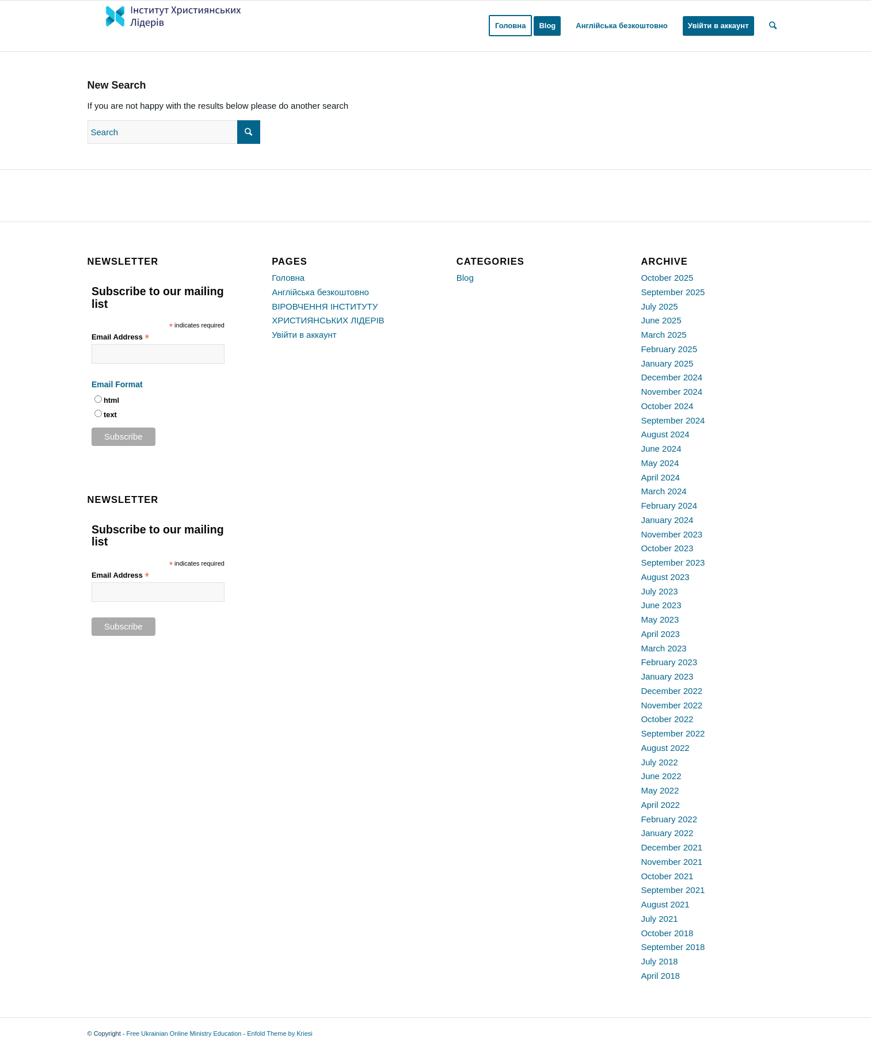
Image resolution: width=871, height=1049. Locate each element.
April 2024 (660, 477)
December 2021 (671, 847)
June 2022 (661, 776)
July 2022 (659, 762)
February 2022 (669, 819)
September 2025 (673, 292)
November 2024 (671, 391)
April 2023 (660, 634)
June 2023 (661, 605)
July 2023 (659, 591)
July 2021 (659, 919)
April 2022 (660, 805)
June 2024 (661, 448)
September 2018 (673, 947)
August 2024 (665, 434)
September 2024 (673, 420)
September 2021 (673, 890)
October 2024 (667, 406)
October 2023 (667, 548)
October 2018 (667, 933)
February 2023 (669, 662)
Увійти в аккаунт (304, 335)
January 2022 (667, 833)
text (110, 414)
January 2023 (667, 676)
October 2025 (667, 278)
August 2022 (665, 748)
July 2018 (659, 961)
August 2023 (665, 577)
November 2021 (671, 862)
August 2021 (665, 904)
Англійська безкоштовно (320, 292)
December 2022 (671, 691)
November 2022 (671, 705)
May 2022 (660, 790)
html (111, 400)
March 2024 (663, 491)
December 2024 (671, 377)
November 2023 (671, 534)
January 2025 (667, 363)
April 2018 (660, 976)
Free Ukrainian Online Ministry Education (184, 1033)
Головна (288, 278)
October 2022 (667, 719)
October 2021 (667, 876)
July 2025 (659, 306)
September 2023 (673, 562)
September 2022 (673, 733)
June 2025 (661, 320)
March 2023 (663, 648)
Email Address (120, 337)
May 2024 (660, 463)
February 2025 (669, 349)
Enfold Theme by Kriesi (280, 1033)
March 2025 (663, 335)
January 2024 (667, 520)
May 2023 (660, 619)
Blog (465, 278)
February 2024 (669, 505)
